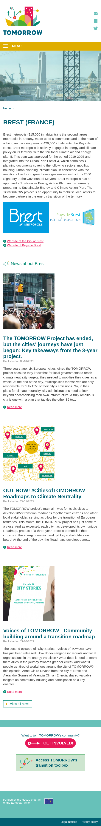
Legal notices (69, 821)
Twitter (95, 28)
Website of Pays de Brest (24, 245)
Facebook (95, 21)
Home (7, 108)
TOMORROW (22, 20)
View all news (20, 704)
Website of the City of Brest (25, 241)
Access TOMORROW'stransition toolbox (56, 762)
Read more (14, 407)
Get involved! (58, 743)
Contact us (95, 13)
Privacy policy (89, 821)
